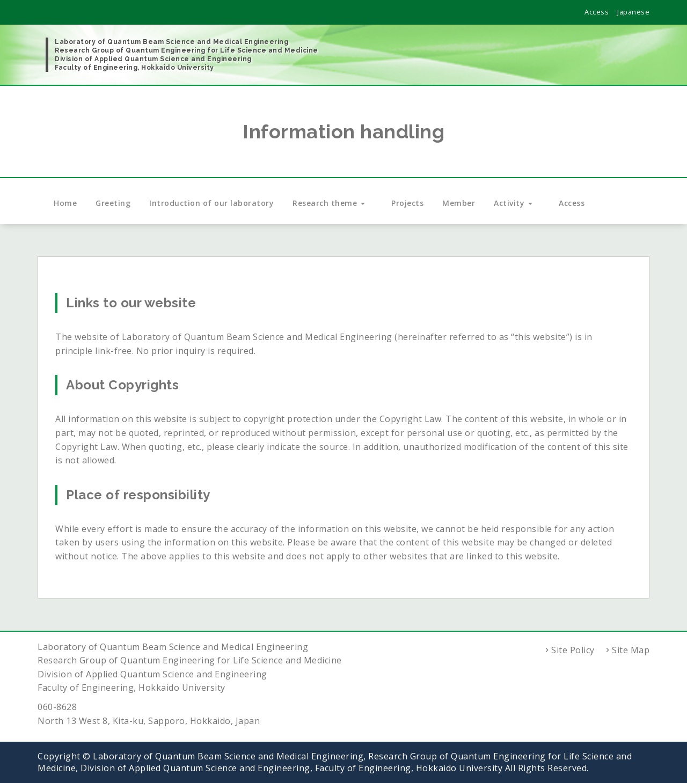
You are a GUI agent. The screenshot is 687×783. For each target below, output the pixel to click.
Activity (517, 203)
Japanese (633, 12)
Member (458, 203)
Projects (407, 203)
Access (596, 12)
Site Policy (573, 650)
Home (65, 203)
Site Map (630, 650)
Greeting (113, 203)
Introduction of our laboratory (211, 203)
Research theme (332, 203)
